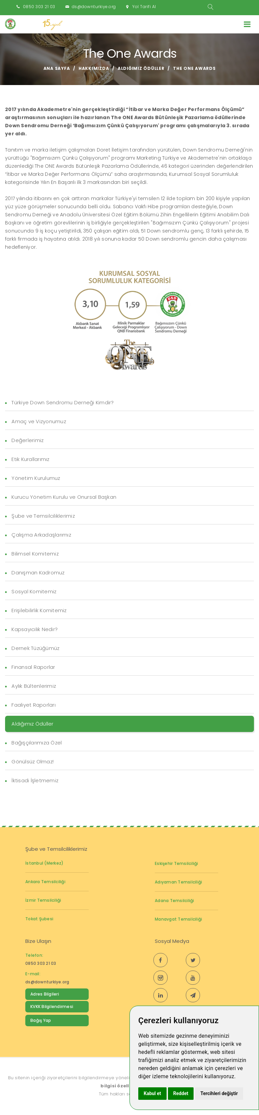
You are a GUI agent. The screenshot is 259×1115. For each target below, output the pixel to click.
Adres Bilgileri (44, 994)
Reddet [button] (181, 1093)
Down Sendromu (48, 1034)
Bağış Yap (40, 1020)
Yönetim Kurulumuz (35, 478)
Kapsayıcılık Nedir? (34, 629)
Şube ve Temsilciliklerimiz (43, 515)
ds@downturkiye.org (94, 6)
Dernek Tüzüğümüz (35, 648)
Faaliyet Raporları (33, 704)
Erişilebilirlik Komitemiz (38, 610)
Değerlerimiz (27, 440)
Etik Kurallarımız (30, 459)
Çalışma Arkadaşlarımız (41, 534)
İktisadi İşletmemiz (34, 780)
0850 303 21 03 (39, 6)
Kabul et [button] (152, 1093)
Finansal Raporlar (33, 667)
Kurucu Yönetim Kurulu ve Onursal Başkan (63, 496)
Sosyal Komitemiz (33, 591)
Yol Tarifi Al (144, 6)
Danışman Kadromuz (37, 572)
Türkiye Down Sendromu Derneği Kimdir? (62, 402)
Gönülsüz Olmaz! (32, 761)
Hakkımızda (94, 68)
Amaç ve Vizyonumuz (38, 421)
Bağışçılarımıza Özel (36, 742)
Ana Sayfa (57, 68)
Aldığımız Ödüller (141, 68)
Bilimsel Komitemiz (35, 553)
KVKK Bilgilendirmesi (51, 1006)
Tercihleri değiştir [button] (219, 1093)
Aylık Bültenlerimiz (33, 685)
